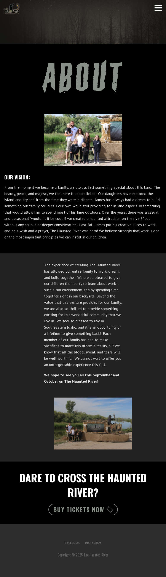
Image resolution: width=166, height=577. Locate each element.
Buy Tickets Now (83, 509)
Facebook (72, 543)
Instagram (93, 543)
